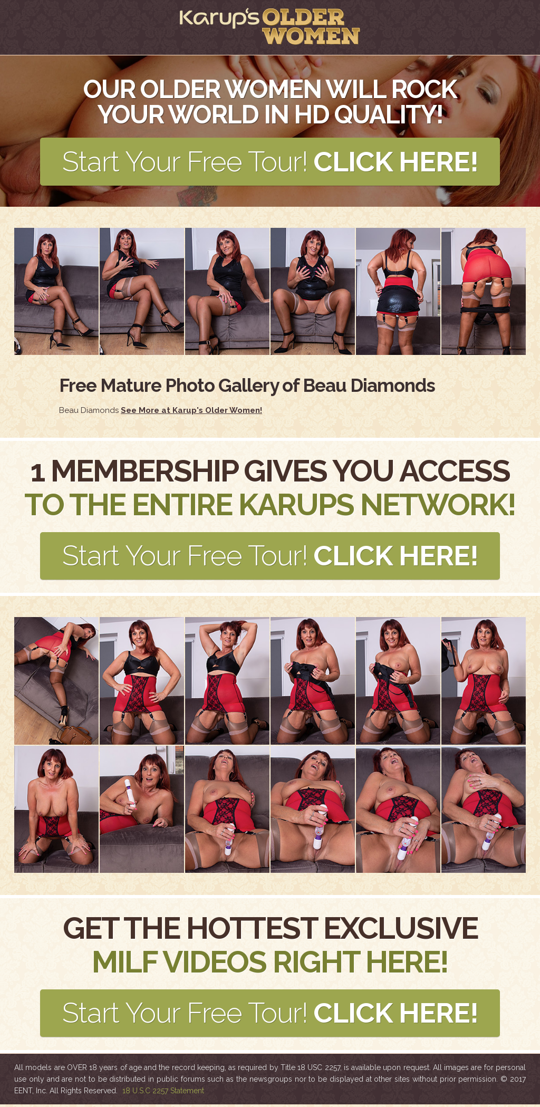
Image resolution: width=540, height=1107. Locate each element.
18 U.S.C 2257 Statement (163, 1093)
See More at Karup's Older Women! (191, 411)
